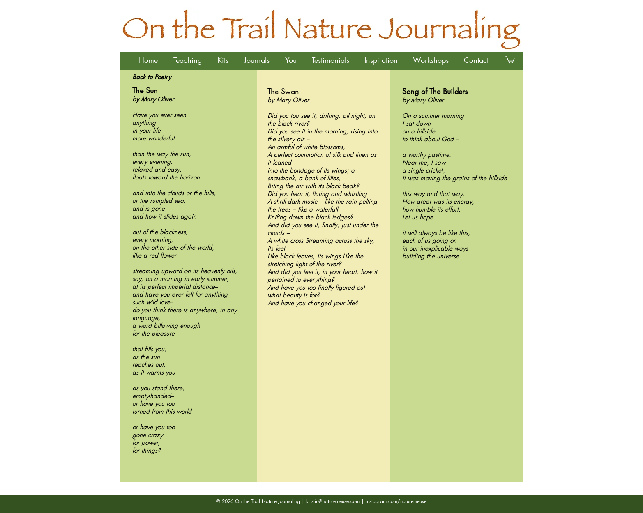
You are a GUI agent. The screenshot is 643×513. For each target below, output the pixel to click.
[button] (188, 60)
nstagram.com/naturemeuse (396, 501)
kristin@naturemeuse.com (333, 501)
